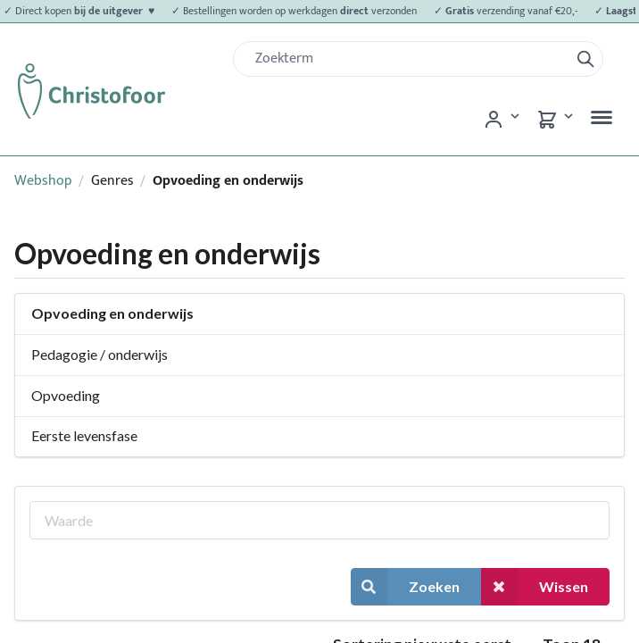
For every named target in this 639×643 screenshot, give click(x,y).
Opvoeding (65, 395)
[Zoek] (408, 59)
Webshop (43, 181)
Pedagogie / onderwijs (99, 354)
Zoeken (405, 586)
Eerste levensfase (84, 435)
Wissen (534, 586)
